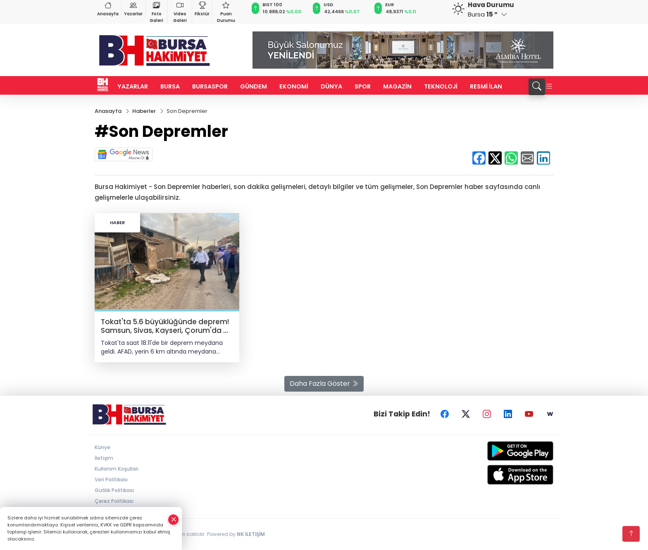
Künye (102, 447)
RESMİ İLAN (486, 86)
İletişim (104, 458)
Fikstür (202, 8)
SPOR (363, 86)
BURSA (170, 86)
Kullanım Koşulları (116, 468)
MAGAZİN (397, 86)
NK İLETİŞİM (251, 534)
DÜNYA (331, 86)
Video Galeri (179, 12)
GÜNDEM (253, 86)
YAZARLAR (132, 86)
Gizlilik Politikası (114, 490)
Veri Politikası (111, 479)
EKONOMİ (293, 86)
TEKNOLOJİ (440, 86)
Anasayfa (108, 8)
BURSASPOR (210, 86)
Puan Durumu (226, 12)
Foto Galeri (156, 12)
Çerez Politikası (114, 501)
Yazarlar (133, 8)
